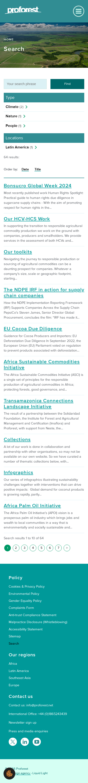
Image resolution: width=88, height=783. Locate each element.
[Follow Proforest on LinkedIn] (25, 742)
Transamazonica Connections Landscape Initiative (38, 403)
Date (25, 169)
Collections (17, 439)
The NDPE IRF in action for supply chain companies (44, 292)
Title (37, 169)
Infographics (18, 472)
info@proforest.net (39, 705)
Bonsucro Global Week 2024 (38, 186)
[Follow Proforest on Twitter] (13, 742)
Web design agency (18, 773)
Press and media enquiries (28, 731)
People (13, 125)
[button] (9, 773)
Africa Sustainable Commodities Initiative (42, 364)
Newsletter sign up (22, 723)
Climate (14, 106)
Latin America (19, 147)
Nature (13, 116)
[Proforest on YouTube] (37, 742)
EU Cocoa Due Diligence (33, 329)
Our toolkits (18, 252)
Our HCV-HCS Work (27, 219)
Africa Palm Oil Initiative (32, 506)
